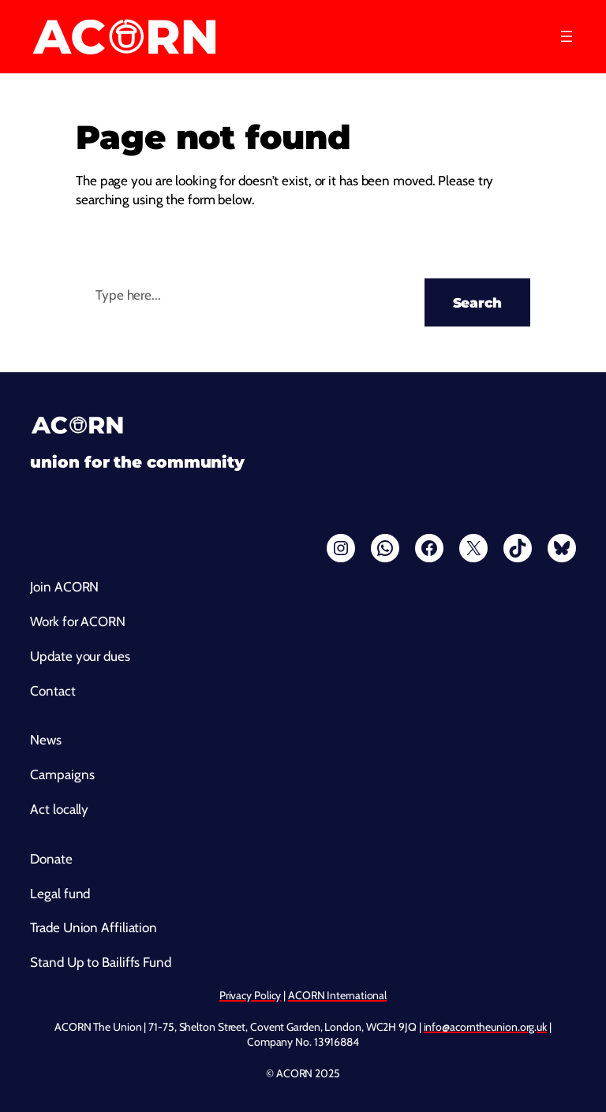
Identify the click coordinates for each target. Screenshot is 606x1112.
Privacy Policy (250, 995)
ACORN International (337, 995)
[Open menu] (566, 36)
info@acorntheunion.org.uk (486, 1027)
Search (477, 302)
